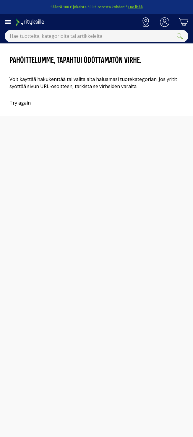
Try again (20, 103)
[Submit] (179, 36)
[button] (164, 22)
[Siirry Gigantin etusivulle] (76, 22)
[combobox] (96, 36)
